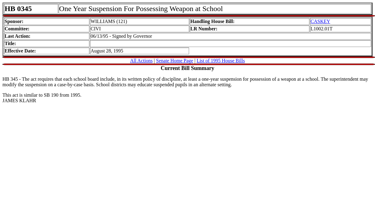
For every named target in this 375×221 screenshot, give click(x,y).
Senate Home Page (174, 60)
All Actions (141, 60)
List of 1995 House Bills (221, 60)
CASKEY (320, 21)
